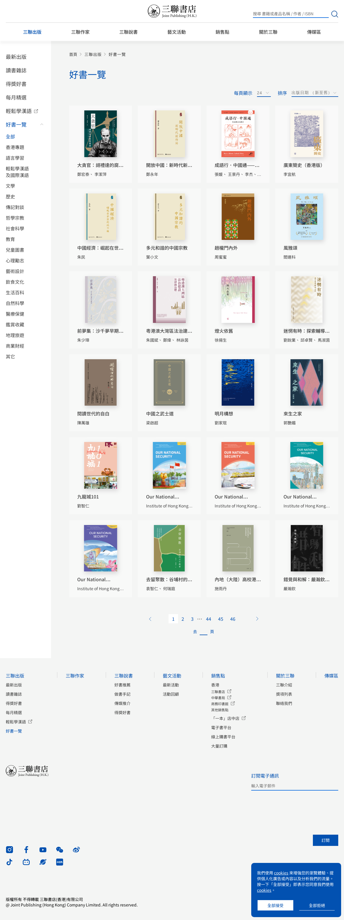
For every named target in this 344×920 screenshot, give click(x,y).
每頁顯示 (243, 92)
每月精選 (16, 97)
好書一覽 (16, 124)
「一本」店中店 (225, 718)
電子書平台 (221, 727)
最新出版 (16, 56)
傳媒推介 (122, 703)
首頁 (73, 54)
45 (220, 618)
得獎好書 (16, 83)
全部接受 (275, 905)
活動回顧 (171, 694)
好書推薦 (122, 685)
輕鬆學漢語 (19, 110)
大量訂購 (219, 746)
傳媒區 (314, 31)
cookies (281, 873)
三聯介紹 (284, 685)
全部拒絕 (317, 905)
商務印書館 (219, 703)
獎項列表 (284, 694)
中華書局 (218, 697)
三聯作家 (80, 31)
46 (232, 618)
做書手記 (122, 694)
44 (208, 618)
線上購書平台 (223, 737)
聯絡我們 (284, 703)
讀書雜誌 (16, 70)
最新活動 (171, 685)
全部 (10, 136)
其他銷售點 (219, 709)
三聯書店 (218, 691)
